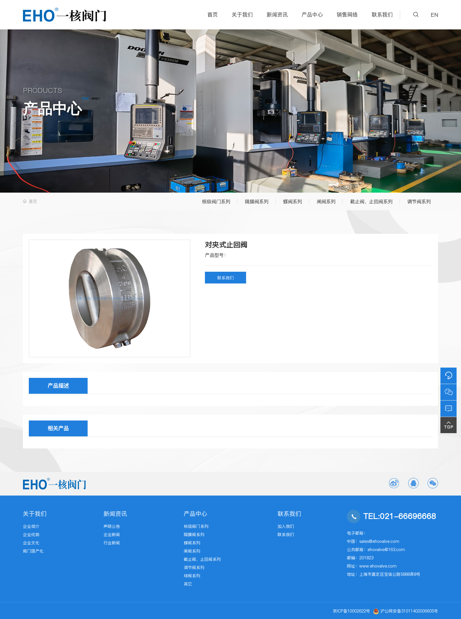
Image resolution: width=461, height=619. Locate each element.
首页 (212, 14)
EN (434, 15)
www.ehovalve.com (378, 566)
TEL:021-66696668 (399, 516)
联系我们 (382, 14)
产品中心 (312, 14)
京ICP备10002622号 (351, 611)
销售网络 (347, 14)
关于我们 (242, 14)
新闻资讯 (277, 14)
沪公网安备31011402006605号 (409, 611)
